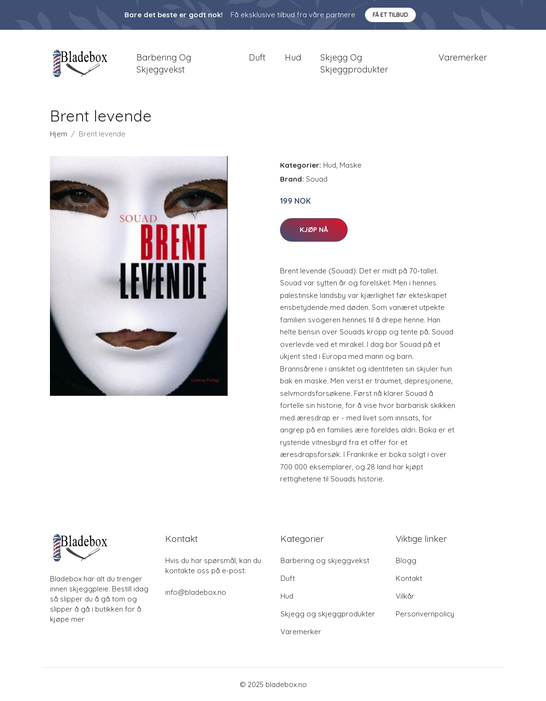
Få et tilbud (390, 14)
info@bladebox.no (195, 592)
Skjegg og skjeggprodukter (354, 63)
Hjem (58, 133)
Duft (257, 57)
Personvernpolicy (425, 613)
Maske (351, 165)
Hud (293, 57)
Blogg (406, 560)
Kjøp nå (314, 229)
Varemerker (462, 57)
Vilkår (405, 596)
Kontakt (409, 578)
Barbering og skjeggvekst (163, 63)
